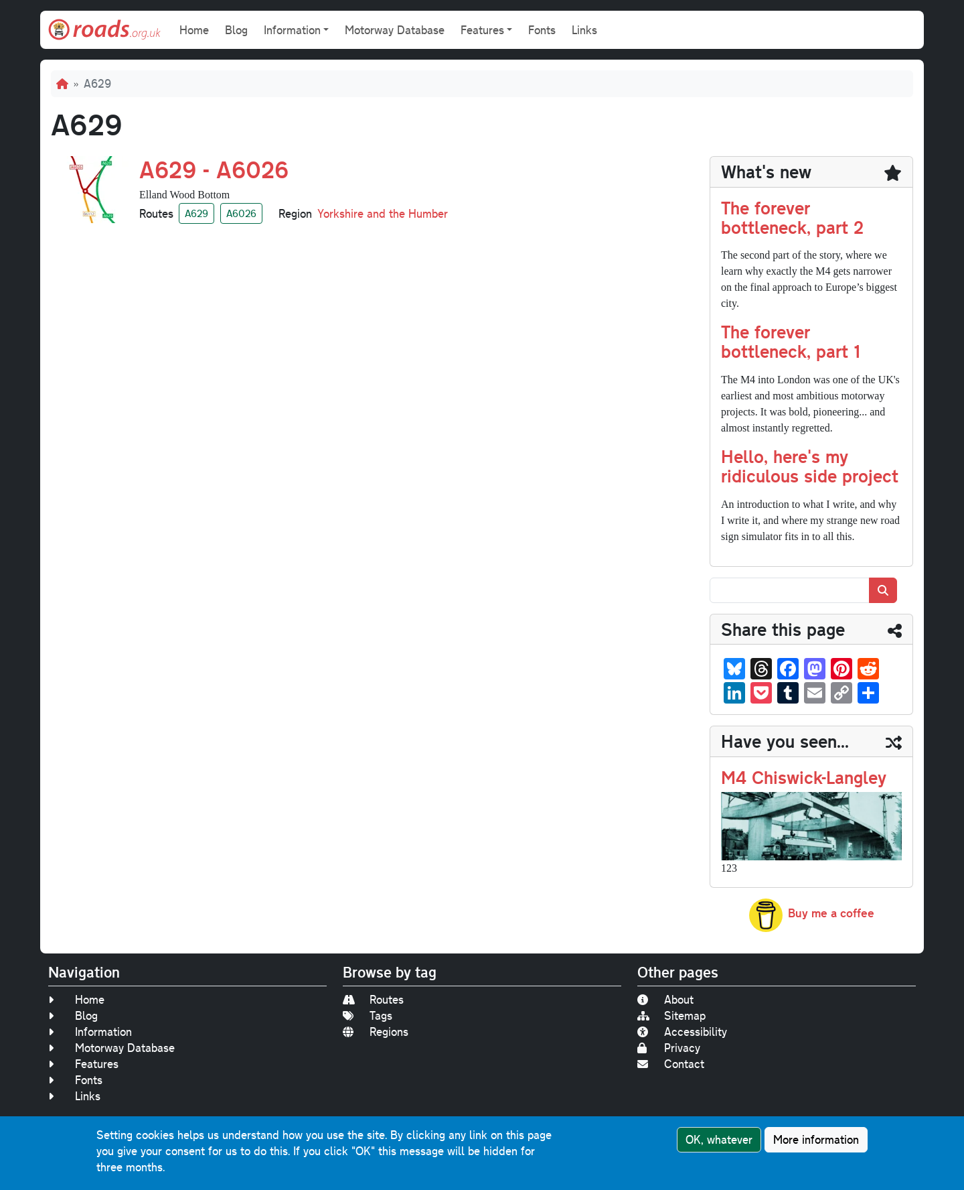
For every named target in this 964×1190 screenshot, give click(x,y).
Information (90, 1031)
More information (816, 1139)
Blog (236, 30)
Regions (375, 1031)
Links (584, 30)
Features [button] (482, 30)
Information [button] (292, 30)
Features (83, 1063)
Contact (670, 1063)
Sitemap (671, 1015)
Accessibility (682, 1031)
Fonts (542, 30)
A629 (196, 213)
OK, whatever (719, 1139)
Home (194, 30)
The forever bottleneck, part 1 (790, 341)
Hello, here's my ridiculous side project (809, 465)
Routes (373, 999)
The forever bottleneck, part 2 (792, 217)
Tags (367, 1015)
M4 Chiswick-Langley (803, 777)
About (665, 999)
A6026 (241, 213)
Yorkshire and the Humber (382, 213)
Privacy (668, 1047)
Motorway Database (395, 30)
